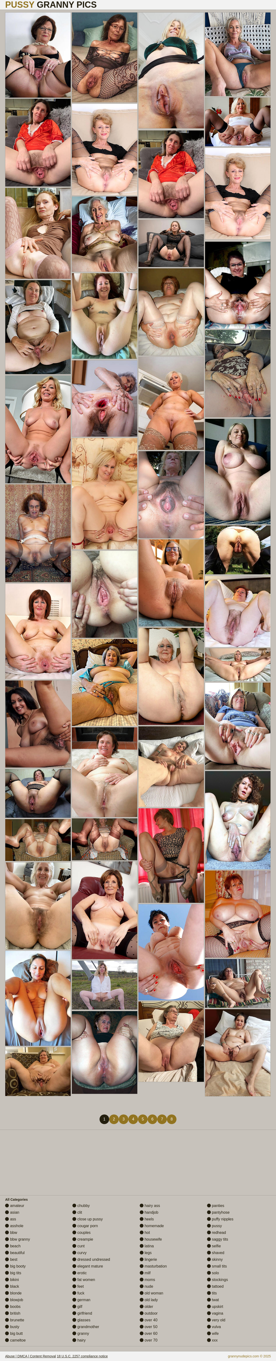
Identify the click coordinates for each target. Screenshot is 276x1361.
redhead (216, 1233)
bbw (11, 1233)
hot (145, 1233)
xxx (212, 1340)
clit (77, 1212)
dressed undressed (91, 1259)
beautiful (15, 1253)
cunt (78, 1246)
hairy (79, 1340)
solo (213, 1273)
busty (12, 1327)
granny (80, 1333)
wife (213, 1333)
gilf (77, 1307)
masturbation (153, 1266)
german (81, 1300)
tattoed (215, 1286)
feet (78, 1286)
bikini (12, 1280)
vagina (215, 1313)
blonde (13, 1293)
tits (212, 1293)
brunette (14, 1320)
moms (147, 1280)
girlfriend (82, 1313)
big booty (15, 1266)
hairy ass (150, 1206)
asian (12, 1212)
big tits (13, 1273)
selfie (214, 1246)
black (12, 1286)
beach (12, 1246)
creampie (82, 1239)
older (146, 1307)
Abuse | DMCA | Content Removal (30, 1356)
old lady (149, 1300)
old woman (151, 1293)
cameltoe (15, 1340)
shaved (215, 1253)
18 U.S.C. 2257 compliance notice (82, 1356)
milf (145, 1273)
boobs (12, 1307)
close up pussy (87, 1219)
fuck (78, 1293)
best (11, 1259)
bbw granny (17, 1239)
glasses (81, 1320)
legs (146, 1253)
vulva (214, 1327)
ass (10, 1219)
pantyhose (218, 1212)
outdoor (149, 1313)
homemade (152, 1226)
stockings (217, 1280)
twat (213, 1300)
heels (147, 1219)
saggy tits (217, 1239)
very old (216, 1320)
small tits (217, 1266)
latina (147, 1246)
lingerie (148, 1259)
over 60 (148, 1333)
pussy (214, 1226)
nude (146, 1286)
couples (81, 1233)
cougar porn (85, 1226)
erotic (79, 1273)
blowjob (14, 1300)
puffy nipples (220, 1219)
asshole (14, 1226)
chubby (81, 1206)
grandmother (85, 1327)
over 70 (148, 1340)
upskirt (215, 1307)
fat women (83, 1280)
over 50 (148, 1327)
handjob (149, 1212)
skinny (215, 1259)
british (12, 1313)
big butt (14, 1333)
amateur (14, 1206)
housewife (151, 1239)
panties (215, 1206)
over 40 (148, 1320)
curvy (79, 1253)
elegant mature (87, 1266)
